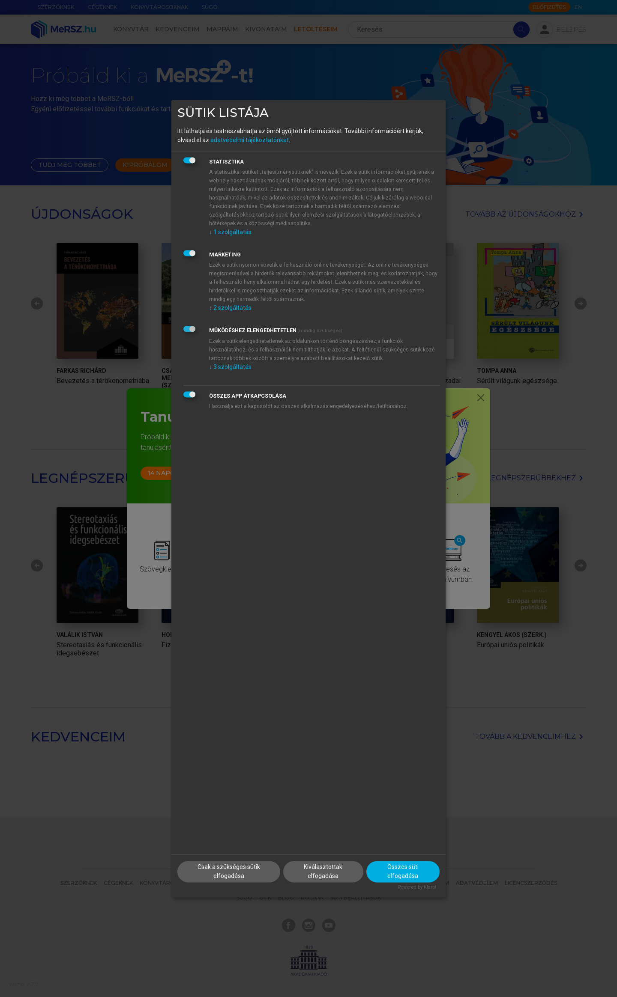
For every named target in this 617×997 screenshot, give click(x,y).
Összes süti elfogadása (403, 871)
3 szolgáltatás (230, 367)
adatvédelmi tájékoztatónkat (249, 140)
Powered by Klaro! (417, 887)
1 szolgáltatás (230, 232)
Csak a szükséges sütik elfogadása (229, 871)
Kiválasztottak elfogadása (323, 871)
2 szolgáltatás (230, 308)
